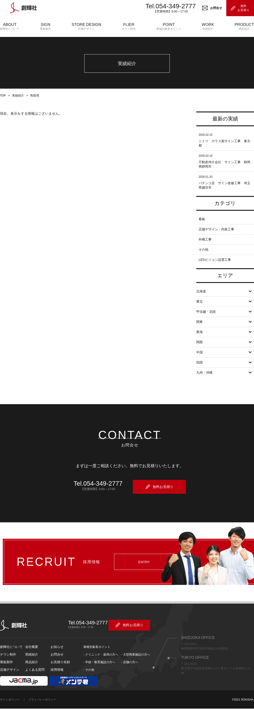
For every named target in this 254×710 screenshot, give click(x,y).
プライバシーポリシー (42, 704)
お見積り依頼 (60, 667)
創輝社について (10, 651)
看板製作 (6, 667)
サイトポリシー (9, 704)
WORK (208, 26)
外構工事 (205, 245)
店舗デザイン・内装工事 (218, 235)
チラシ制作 (7, 659)
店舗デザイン (9, 674)
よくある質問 (34, 674)
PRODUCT (244, 26)
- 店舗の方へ (129, 667)
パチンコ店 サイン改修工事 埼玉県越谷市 (225, 191)
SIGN (45, 26)
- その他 (88, 674)
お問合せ (57, 659)
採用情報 (57, 674)
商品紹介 (31, 667)
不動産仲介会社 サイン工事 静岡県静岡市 (225, 170)
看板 (202, 225)
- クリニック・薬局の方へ (100, 659)
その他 (204, 255)
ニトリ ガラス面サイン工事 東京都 (225, 149)
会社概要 (31, 651)
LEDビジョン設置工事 (216, 266)
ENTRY (141, 569)
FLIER (129, 26)
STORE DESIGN (86, 26)
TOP (3, 101)
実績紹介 (31, 659)
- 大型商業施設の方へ (135, 659)
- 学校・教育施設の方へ (99, 667)
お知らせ (57, 651)
